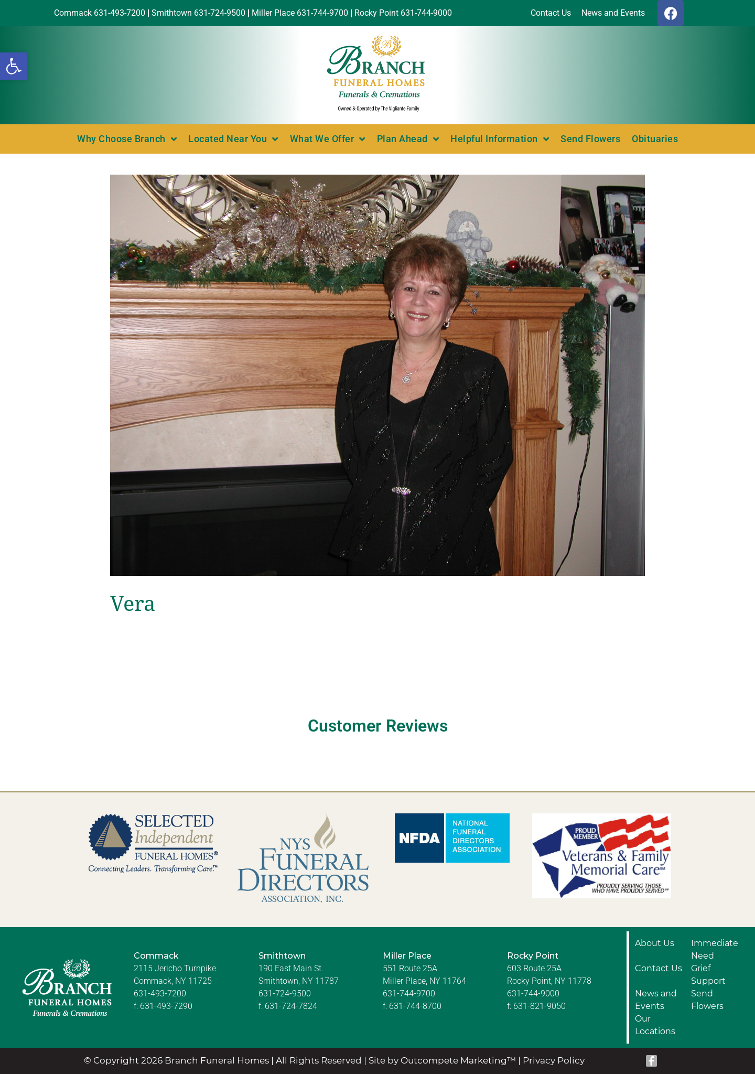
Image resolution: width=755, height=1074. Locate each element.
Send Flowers (590, 138)
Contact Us (658, 968)
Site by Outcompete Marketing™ (442, 1060)
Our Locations (655, 1025)
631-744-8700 (415, 1006)
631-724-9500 (284, 993)
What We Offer (327, 139)
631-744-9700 (409, 993)
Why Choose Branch (127, 139)
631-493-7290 (166, 1006)
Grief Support (708, 974)
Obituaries (655, 138)
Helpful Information (499, 139)
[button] (13, 66)
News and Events (656, 1000)
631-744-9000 (533, 993)
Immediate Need (714, 949)
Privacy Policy (554, 1060)
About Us (654, 943)
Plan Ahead (408, 139)
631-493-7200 (160, 993)
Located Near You (233, 139)
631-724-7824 (291, 1006)
